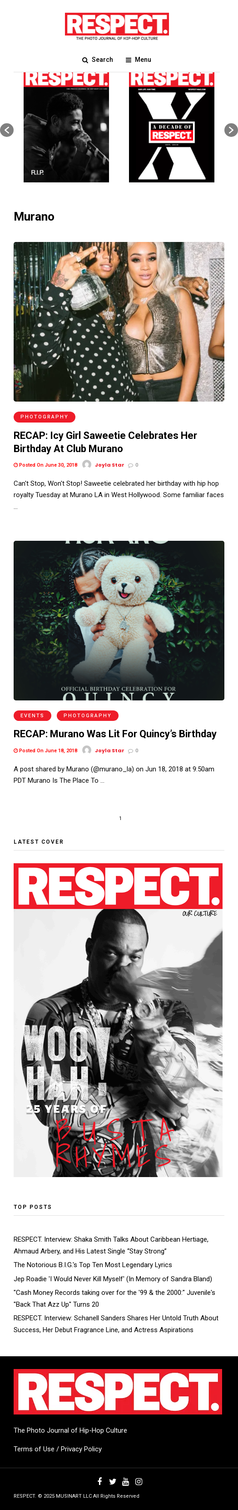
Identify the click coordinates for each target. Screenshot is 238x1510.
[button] (7, 130)
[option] (66, 125)
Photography (44, 417)
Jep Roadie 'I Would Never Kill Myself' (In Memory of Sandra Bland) (113, 1279)
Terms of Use (34, 1449)
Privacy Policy (81, 1449)
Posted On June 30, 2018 (45, 465)
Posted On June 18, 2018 (45, 751)
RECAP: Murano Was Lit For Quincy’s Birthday (115, 734)
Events (32, 716)
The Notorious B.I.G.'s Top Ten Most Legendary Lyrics (93, 1265)
